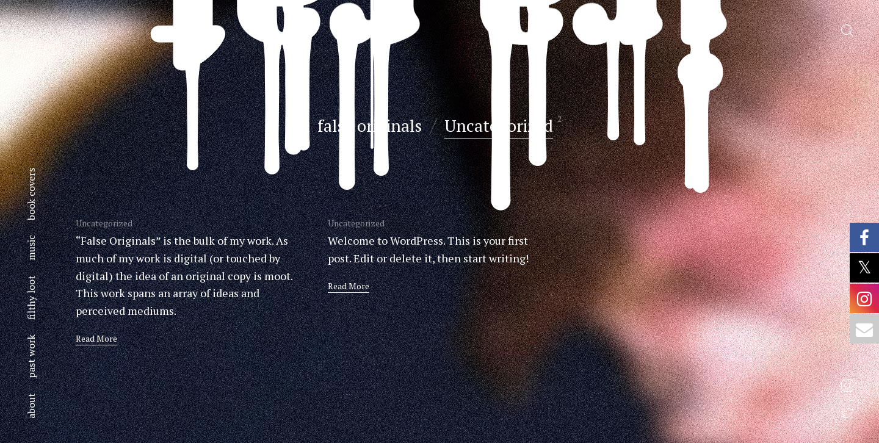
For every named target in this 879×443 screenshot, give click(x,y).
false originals (369, 125)
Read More (96, 338)
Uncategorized (498, 125)
